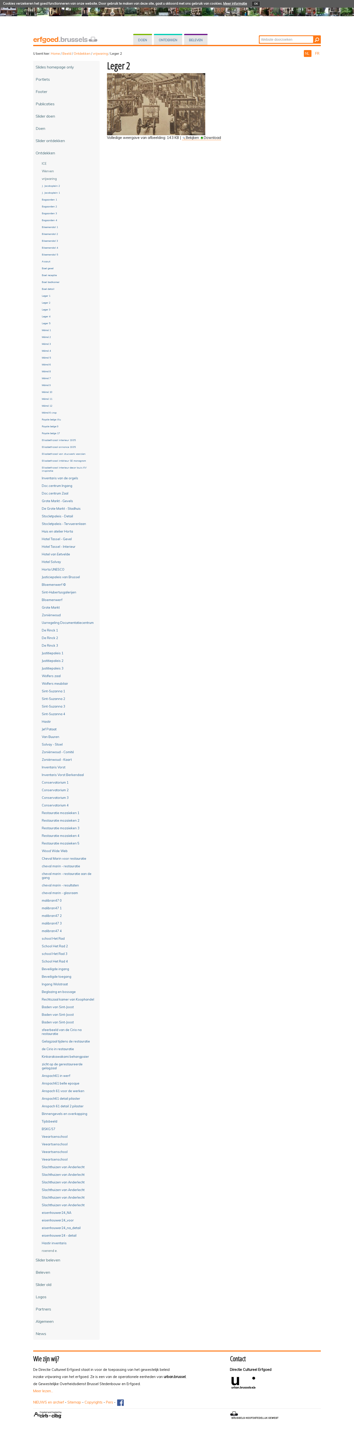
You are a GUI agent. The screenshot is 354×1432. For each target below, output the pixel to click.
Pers (109, 1402)
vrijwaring (100, 53)
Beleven (196, 40)
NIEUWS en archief (48, 1402)
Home (55, 53)
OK (256, 3)
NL (307, 53)
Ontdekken (168, 40)
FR (317, 53)
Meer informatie (235, 3)
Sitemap (74, 1402)
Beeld (66, 53)
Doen (142, 40)
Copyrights (94, 1402)
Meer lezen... (43, 1391)
